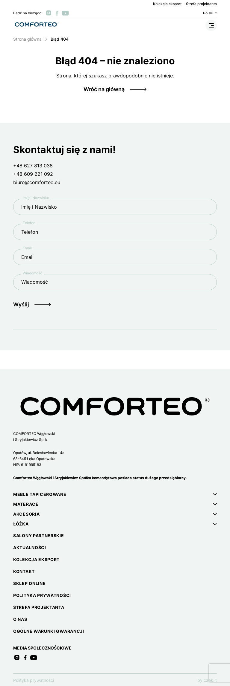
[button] (115, 494)
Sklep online (29, 583)
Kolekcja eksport (167, 4)
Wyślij (21, 304)
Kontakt (24, 571)
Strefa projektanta (201, 4)
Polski (210, 13)
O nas (20, 619)
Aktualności (29, 547)
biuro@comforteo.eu (36, 182)
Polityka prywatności (42, 595)
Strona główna (27, 39)
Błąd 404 (60, 39)
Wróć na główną (104, 89)
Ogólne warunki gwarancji (48, 631)
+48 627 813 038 (33, 166)
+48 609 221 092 (33, 174)
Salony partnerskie (38, 535)
